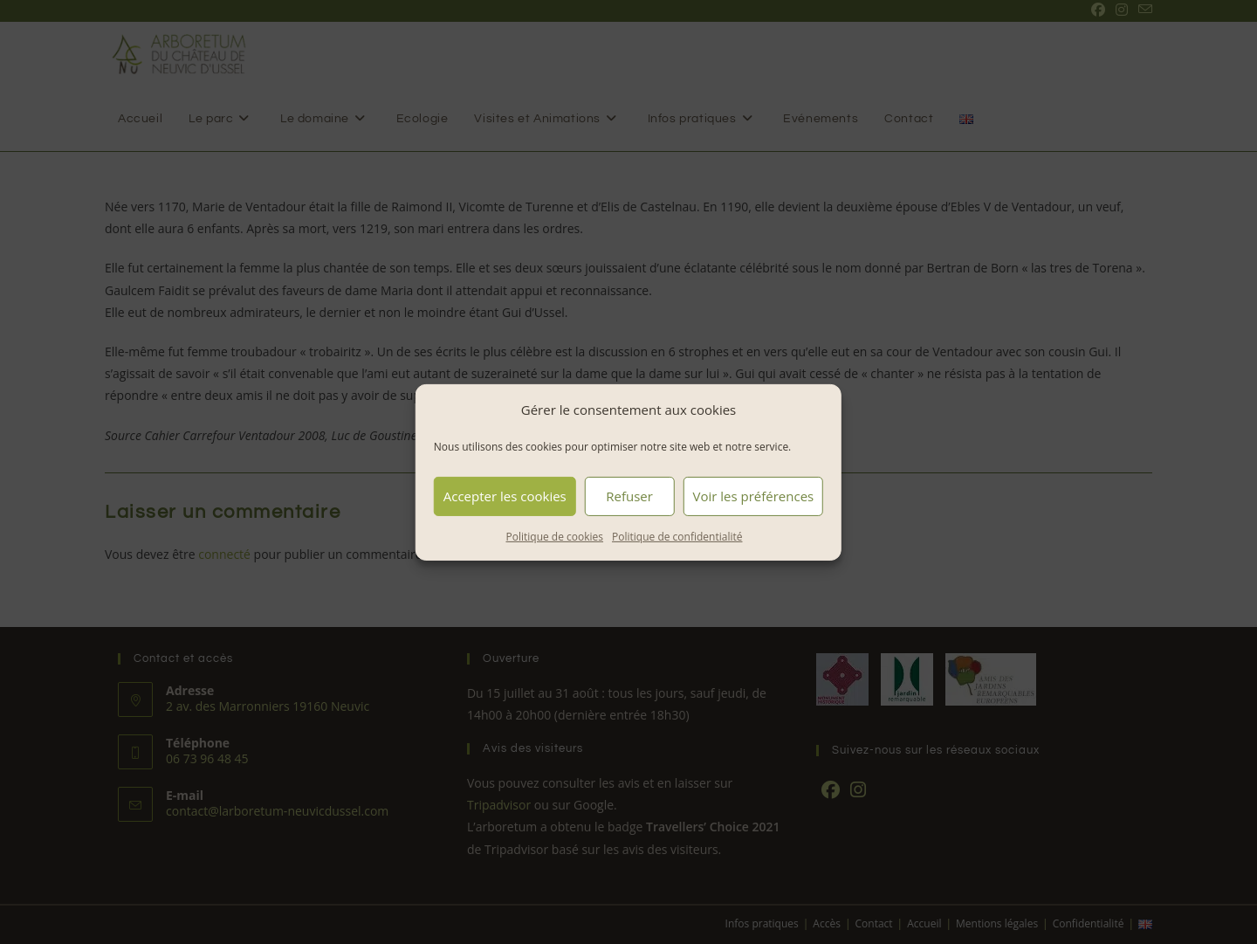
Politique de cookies (555, 535)
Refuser (629, 496)
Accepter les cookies (505, 496)
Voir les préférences (753, 496)
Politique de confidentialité (677, 535)
